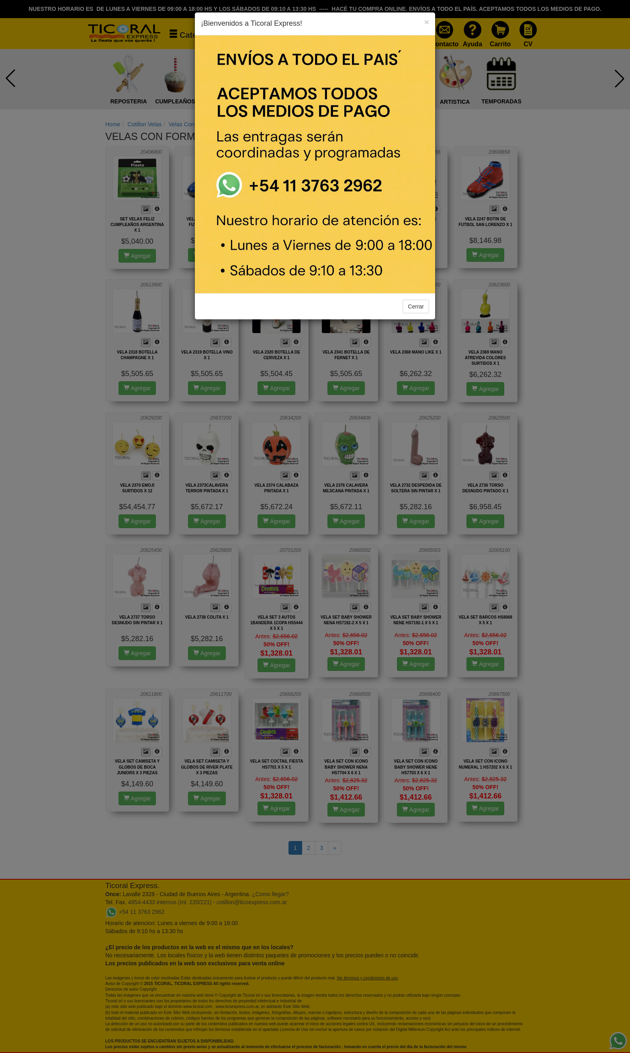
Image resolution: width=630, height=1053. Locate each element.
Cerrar (416, 306)
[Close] (426, 22)
